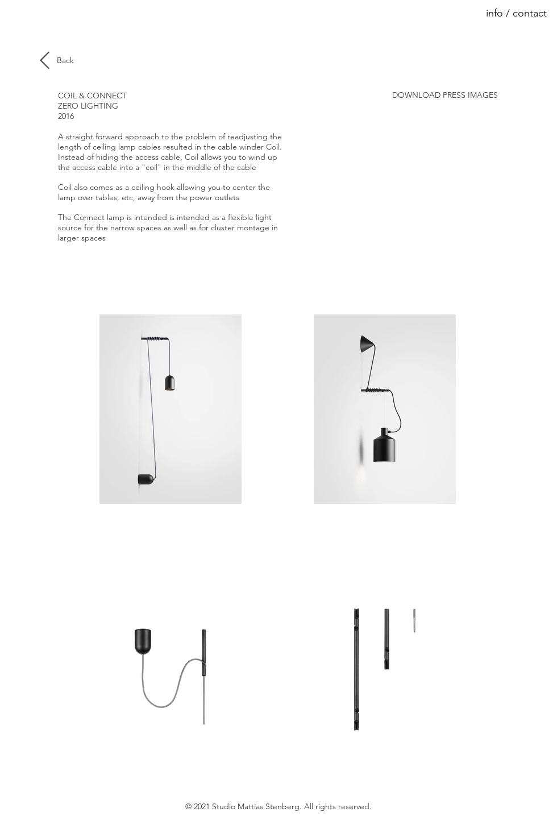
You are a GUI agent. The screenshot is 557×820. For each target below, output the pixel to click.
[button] (506, 13)
